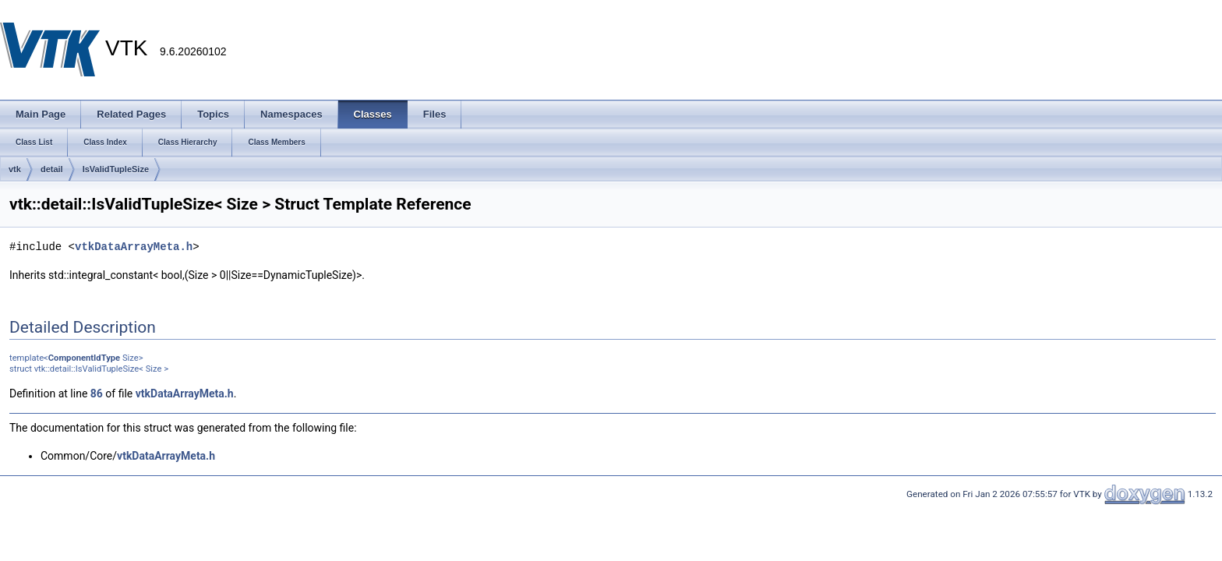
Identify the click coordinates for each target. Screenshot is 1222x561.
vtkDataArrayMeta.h (133, 246)
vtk (15, 169)
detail (52, 169)
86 (96, 393)
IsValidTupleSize (116, 169)
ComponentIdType (84, 358)
